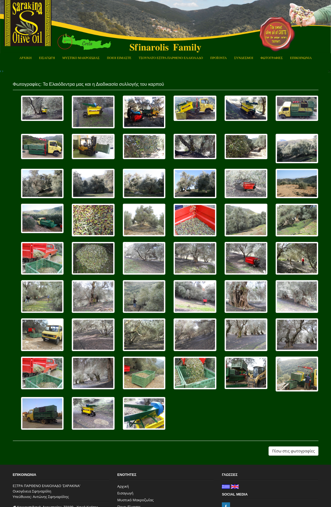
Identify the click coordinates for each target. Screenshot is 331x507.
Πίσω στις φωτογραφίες (293, 450)
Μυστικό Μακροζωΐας (135, 499)
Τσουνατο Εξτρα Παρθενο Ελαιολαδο (171, 58)
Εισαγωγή (125, 493)
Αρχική (123, 486)
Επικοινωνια (301, 58)
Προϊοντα (218, 58)
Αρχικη (25, 58)
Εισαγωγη (47, 58)
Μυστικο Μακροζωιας (80, 58)
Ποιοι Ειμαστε (119, 58)
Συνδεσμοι (243, 58)
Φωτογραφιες (272, 58)
